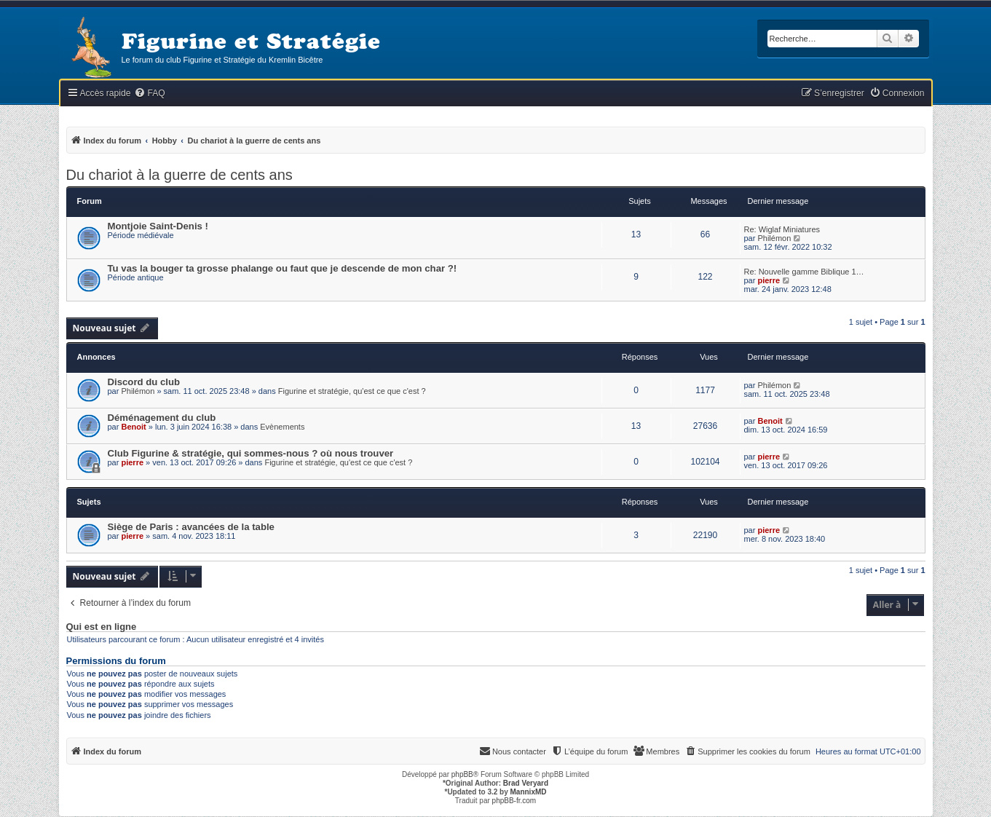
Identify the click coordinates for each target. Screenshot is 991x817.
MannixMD (528, 792)
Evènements (282, 426)
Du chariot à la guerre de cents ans (179, 174)
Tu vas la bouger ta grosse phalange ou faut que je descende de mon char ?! (282, 268)
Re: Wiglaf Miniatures (782, 229)
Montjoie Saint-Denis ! (158, 226)
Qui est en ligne (101, 627)
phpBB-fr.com (514, 801)
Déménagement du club (162, 417)
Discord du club (144, 381)
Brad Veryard (525, 783)
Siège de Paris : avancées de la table (191, 526)
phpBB (462, 774)
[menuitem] (149, 93)
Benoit (133, 426)
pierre (768, 280)
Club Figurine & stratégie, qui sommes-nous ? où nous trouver (251, 453)
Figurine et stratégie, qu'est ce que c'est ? (352, 391)
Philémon (774, 238)
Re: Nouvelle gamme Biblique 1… (804, 271)
